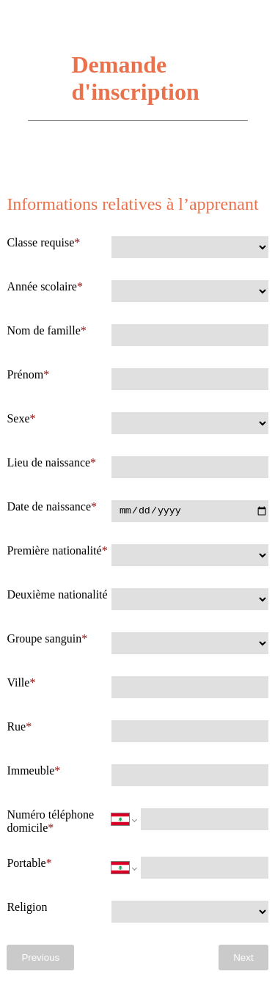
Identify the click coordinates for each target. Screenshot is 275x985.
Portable (26, 863)
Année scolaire (42, 286)
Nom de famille (43, 330)
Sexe (18, 418)
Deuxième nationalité (57, 594)
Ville (18, 682)
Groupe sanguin (44, 638)
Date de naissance (49, 506)
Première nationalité (54, 550)
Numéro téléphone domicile (50, 821)
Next (243, 957)
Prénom (25, 374)
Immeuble (30, 770)
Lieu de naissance (48, 462)
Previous (40, 957)
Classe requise (40, 242)
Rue (16, 726)
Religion (27, 907)
